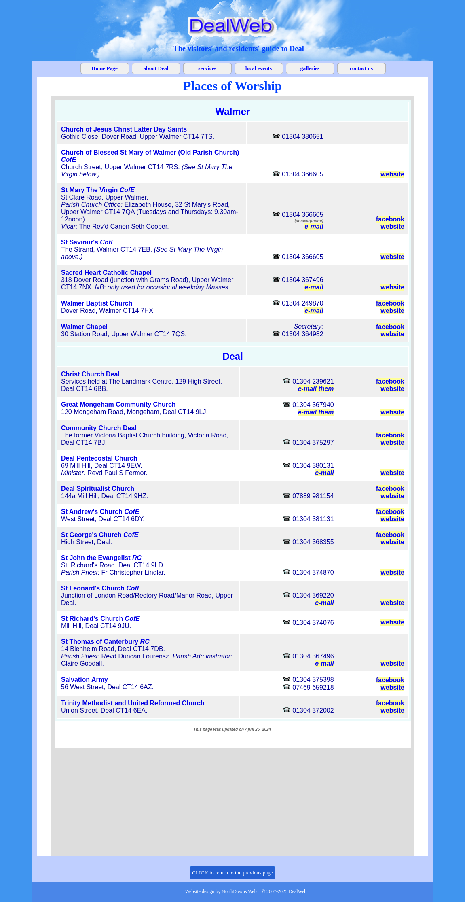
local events (258, 68)
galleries (309, 68)
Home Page (104, 68)
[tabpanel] (238, 48)
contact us (361, 68)
